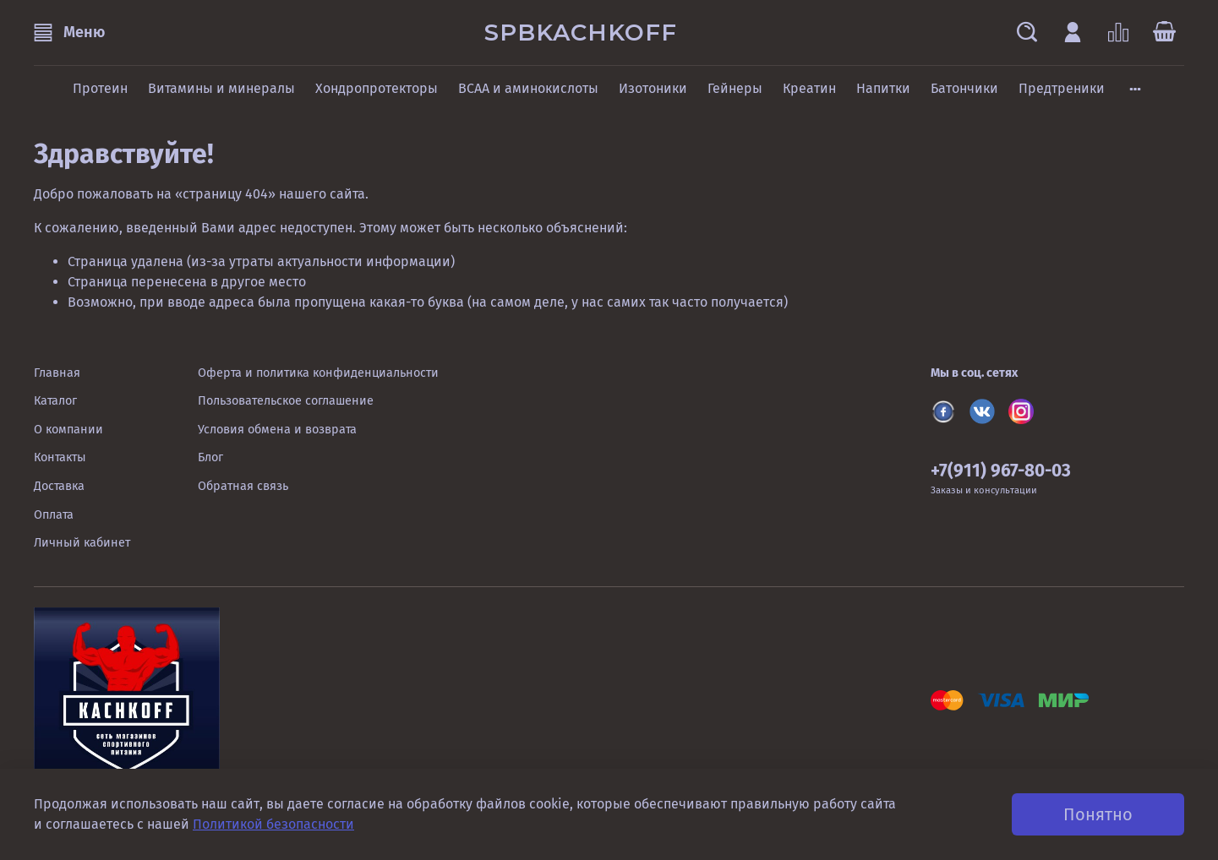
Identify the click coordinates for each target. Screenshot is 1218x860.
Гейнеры (734, 88)
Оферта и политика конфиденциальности (318, 373)
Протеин (100, 88)
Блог (210, 457)
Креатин (809, 88)
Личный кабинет (82, 543)
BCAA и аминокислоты (528, 88)
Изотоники (653, 88)
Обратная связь (243, 486)
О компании (68, 429)
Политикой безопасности (273, 824)
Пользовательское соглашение (286, 401)
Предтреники (1062, 88)
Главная (57, 373)
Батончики (964, 88)
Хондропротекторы (376, 88)
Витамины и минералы (221, 88)
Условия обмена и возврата (277, 429)
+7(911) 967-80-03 (1001, 471)
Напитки (883, 88)
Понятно (1098, 814)
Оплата (54, 515)
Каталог (55, 401)
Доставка (59, 486)
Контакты (60, 457)
